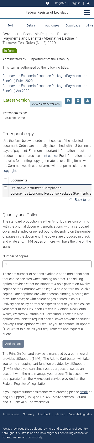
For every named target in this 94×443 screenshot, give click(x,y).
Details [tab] (31, 25)
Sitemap (60, 414)
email (84, 392)
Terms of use (10, 414)
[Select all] (5, 180)
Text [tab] (10, 25)
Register (60, 3)
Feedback (44, 414)
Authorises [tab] (52, 25)
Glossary (28, 414)
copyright (9, 171)
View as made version (46, 104)
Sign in (76, 3)
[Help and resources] (47, 3)
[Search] (88, 3)
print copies (49, 156)
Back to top (80, 200)
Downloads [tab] (73, 25)
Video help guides (80, 414)
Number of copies (15, 256)
